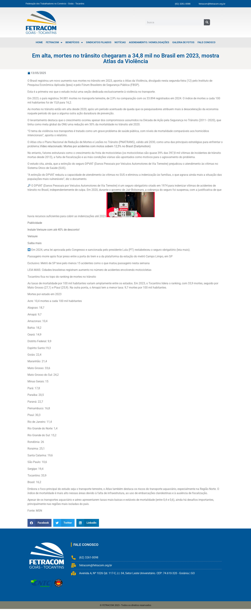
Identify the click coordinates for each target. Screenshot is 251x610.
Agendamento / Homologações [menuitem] (149, 42)
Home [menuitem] (39, 42)
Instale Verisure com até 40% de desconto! (53, 229)
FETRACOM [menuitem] (54, 42)
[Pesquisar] (207, 22)
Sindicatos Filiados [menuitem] (98, 42)
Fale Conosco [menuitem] (206, 42)
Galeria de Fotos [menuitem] (183, 42)
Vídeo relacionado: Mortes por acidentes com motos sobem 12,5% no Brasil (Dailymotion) (95, 146)
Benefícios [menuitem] (74, 42)
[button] (39, 523)
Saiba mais (34, 243)
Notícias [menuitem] (120, 42)
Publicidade (34, 222)
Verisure (32, 236)
